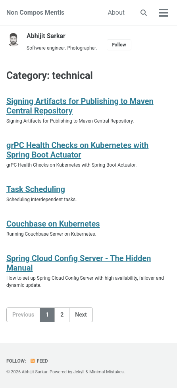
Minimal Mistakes (106, 372)
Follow (119, 45)
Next (81, 314)
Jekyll (79, 372)
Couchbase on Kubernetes (53, 224)
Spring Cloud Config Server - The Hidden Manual (78, 263)
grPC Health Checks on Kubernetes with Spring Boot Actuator (77, 149)
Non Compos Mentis (35, 12)
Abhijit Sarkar (46, 36)
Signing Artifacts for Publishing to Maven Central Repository (80, 105)
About (116, 12)
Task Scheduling (35, 189)
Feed (39, 361)
